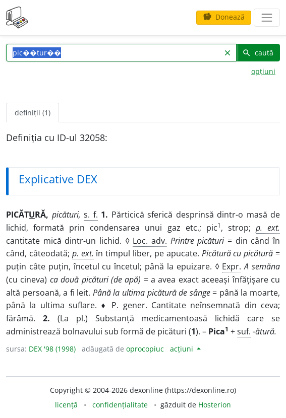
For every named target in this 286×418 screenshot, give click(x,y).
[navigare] (267, 18)
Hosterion (214, 404)
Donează (224, 17)
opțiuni (263, 71)
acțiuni (182, 349)
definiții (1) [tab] (32, 112)
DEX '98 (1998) (52, 349)
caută (257, 52)
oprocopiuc (145, 349)
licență (66, 404)
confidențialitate (120, 404)
